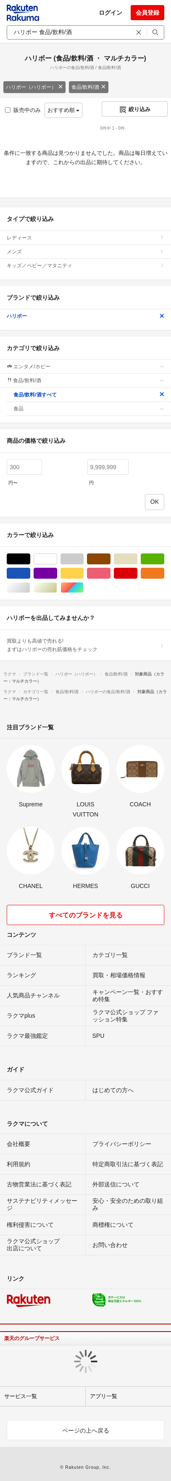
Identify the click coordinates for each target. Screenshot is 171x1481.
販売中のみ (23, 110)
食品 (88, 409)
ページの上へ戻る (85, 1430)
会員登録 (147, 12)
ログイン (110, 12)
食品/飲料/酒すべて (88, 395)
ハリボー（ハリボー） (34, 87)
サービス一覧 (20, 1396)
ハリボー (85, 316)
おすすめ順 (63, 110)
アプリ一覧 (103, 1396)
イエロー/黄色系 (83, 573)
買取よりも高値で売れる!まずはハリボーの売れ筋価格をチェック (85, 645)
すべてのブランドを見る (86, 915)
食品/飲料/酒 (88, 87)
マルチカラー (83, 588)
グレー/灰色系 (83, 559)
